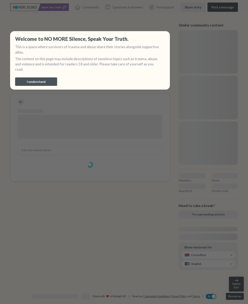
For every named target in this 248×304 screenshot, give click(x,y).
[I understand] (36, 81)
